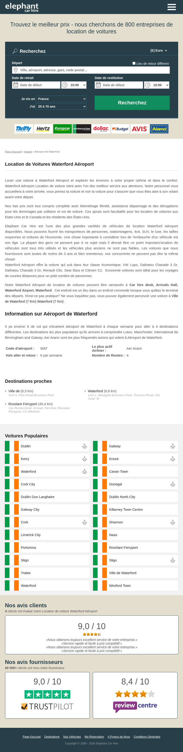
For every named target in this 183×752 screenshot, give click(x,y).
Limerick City (31, 535)
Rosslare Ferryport (23, 404)
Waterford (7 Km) (50, 301)
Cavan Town (118, 471)
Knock (114, 459)
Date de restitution (109, 78)
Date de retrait (23, 78)
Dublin (26, 446)
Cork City (28, 484)
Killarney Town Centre (126, 509)
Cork (24, 522)
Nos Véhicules (72, 736)
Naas (113, 535)
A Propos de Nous (119, 736)
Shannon (116, 522)
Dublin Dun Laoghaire (37, 497)
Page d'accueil (32, 736)
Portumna (28, 547)
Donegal (115, 484)
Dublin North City (122, 497)
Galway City (30, 509)
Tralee (26, 573)
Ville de (14, 391)
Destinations (52, 736)
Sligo (25, 560)
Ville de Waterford (122, 573)
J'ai (32, 106)
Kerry (25, 459)
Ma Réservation (94, 736)
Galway (115, 446)
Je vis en (28, 99)
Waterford (95, 391)
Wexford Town (120, 585)
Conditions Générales (147, 736)
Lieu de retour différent (152, 63)
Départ (17, 63)
